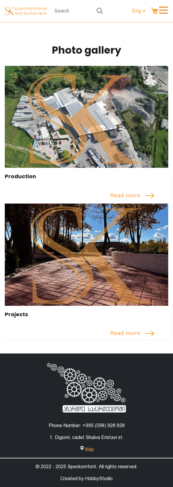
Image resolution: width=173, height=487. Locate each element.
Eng (136, 11)
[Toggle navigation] (163, 11)
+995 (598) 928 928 (104, 425)
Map (89, 449)
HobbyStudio (99, 478)
